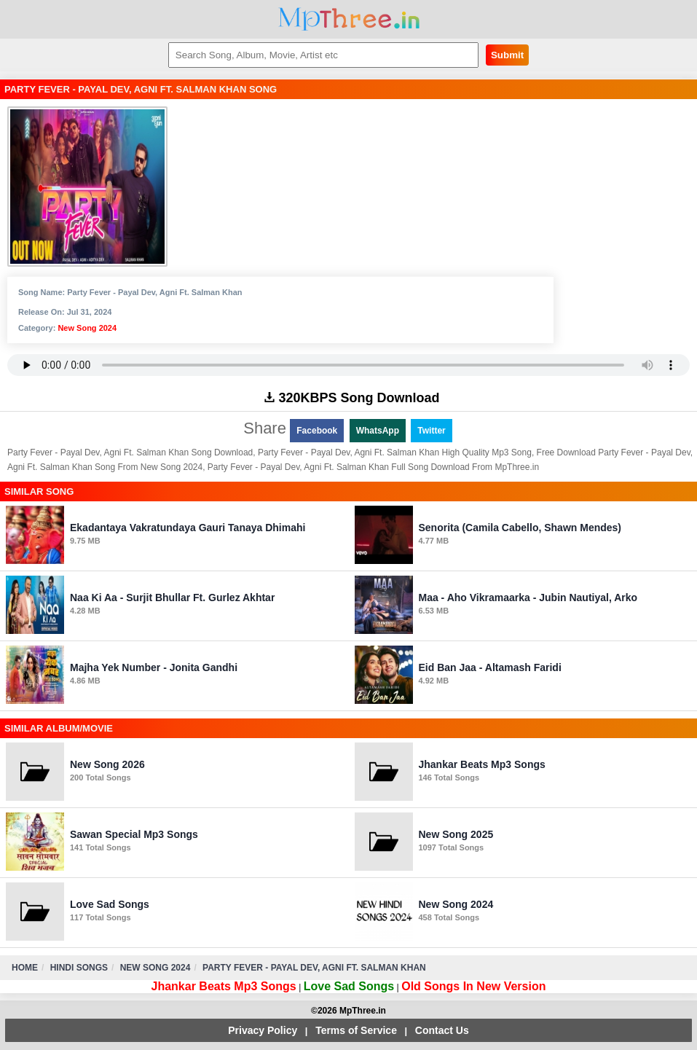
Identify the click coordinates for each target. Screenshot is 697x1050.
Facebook (316, 431)
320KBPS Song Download (351, 398)
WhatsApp (377, 431)
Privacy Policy (262, 1030)
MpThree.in (348, 19)
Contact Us (442, 1030)
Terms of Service (356, 1030)
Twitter (431, 431)
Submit (507, 55)
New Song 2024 (87, 328)
